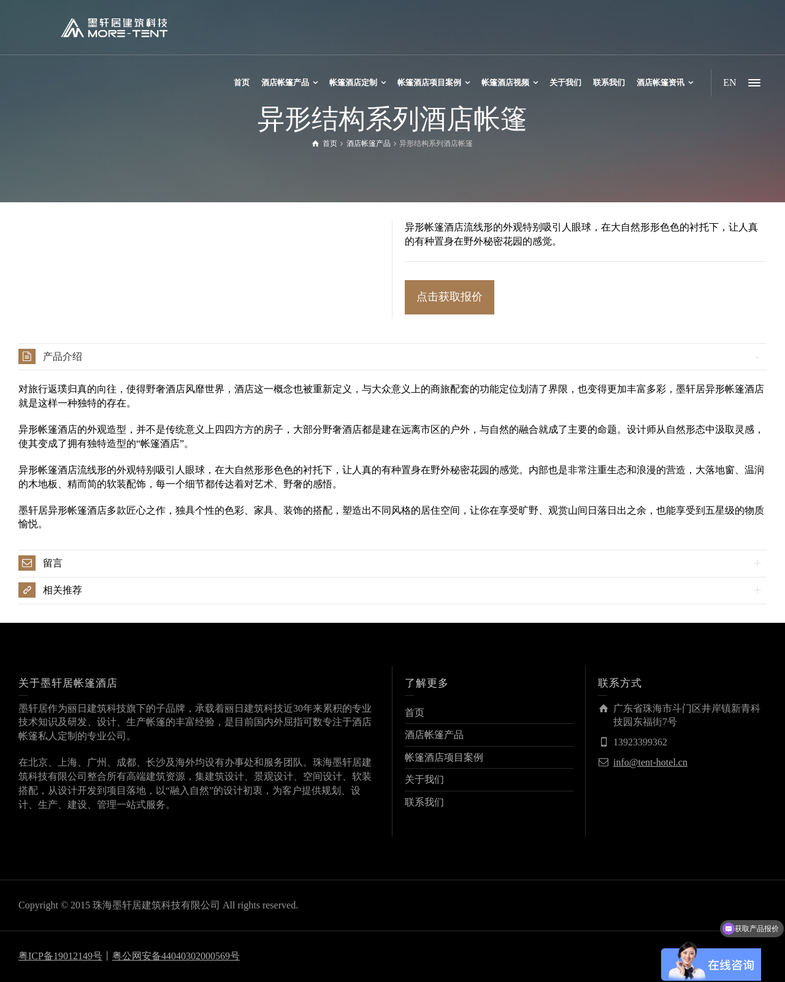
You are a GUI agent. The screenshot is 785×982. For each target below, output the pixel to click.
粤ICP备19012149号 (60, 956)
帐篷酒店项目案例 (444, 757)
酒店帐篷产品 (434, 734)
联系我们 (424, 802)
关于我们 (424, 779)
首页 (414, 712)
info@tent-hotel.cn (650, 762)
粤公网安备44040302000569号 (176, 956)
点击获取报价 (449, 297)
